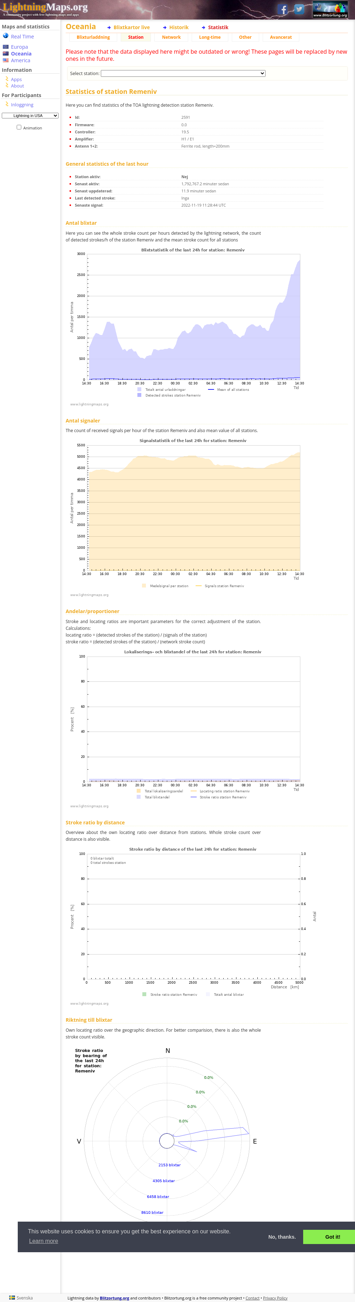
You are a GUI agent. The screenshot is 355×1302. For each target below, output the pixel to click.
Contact (253, 1298)
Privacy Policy (275, 1298)
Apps (16, 79)
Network (171, 37)
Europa (19, 46)
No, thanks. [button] (282, 1237)
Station (135, 37)
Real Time (22, 36)
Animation (34, 128)
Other (245, 37)
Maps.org (45, 6)
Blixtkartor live (132, 27)
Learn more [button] (43, 1241)
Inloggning (22, 104)
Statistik (218, 27)
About (17, 86)
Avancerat (281, 37)
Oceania (21, 53)
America (21, 60)
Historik (179, 27)
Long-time (209, 37)
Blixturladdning (93, 37)
